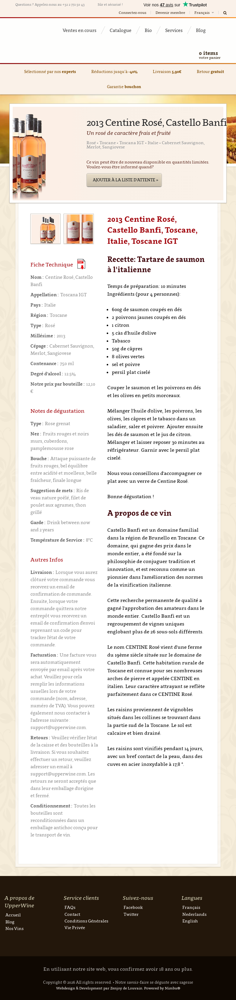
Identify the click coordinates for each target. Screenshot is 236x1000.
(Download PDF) (81, 264)
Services (174, 30)
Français (204, 12)
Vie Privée (75, 927)
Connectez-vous (132, 12)
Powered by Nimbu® (162, 988)
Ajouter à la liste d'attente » (125, 179)
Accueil (13, 914)
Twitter (131, 914)
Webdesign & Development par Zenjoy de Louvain (99, 988)
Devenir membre (170, 12)
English (190, 920)
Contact (72, 914)
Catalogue (120, 30)
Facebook (133, 907)
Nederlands (194, 914)
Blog (201, 30)
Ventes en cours (79, 30)
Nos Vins (14, 928)
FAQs (70, 907)
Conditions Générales (86, 920)
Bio (148, 30)
